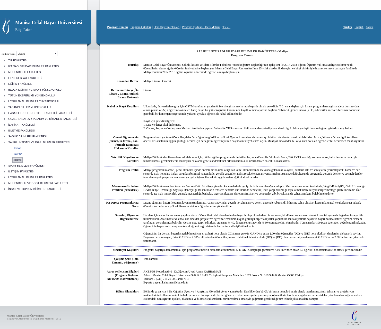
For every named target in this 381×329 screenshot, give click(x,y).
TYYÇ (227, 27)
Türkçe (347, 27)
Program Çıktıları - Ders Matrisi (201, 27)
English (359, 27)
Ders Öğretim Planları (167, 27)
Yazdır (369, 27)
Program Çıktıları (140, 27)
